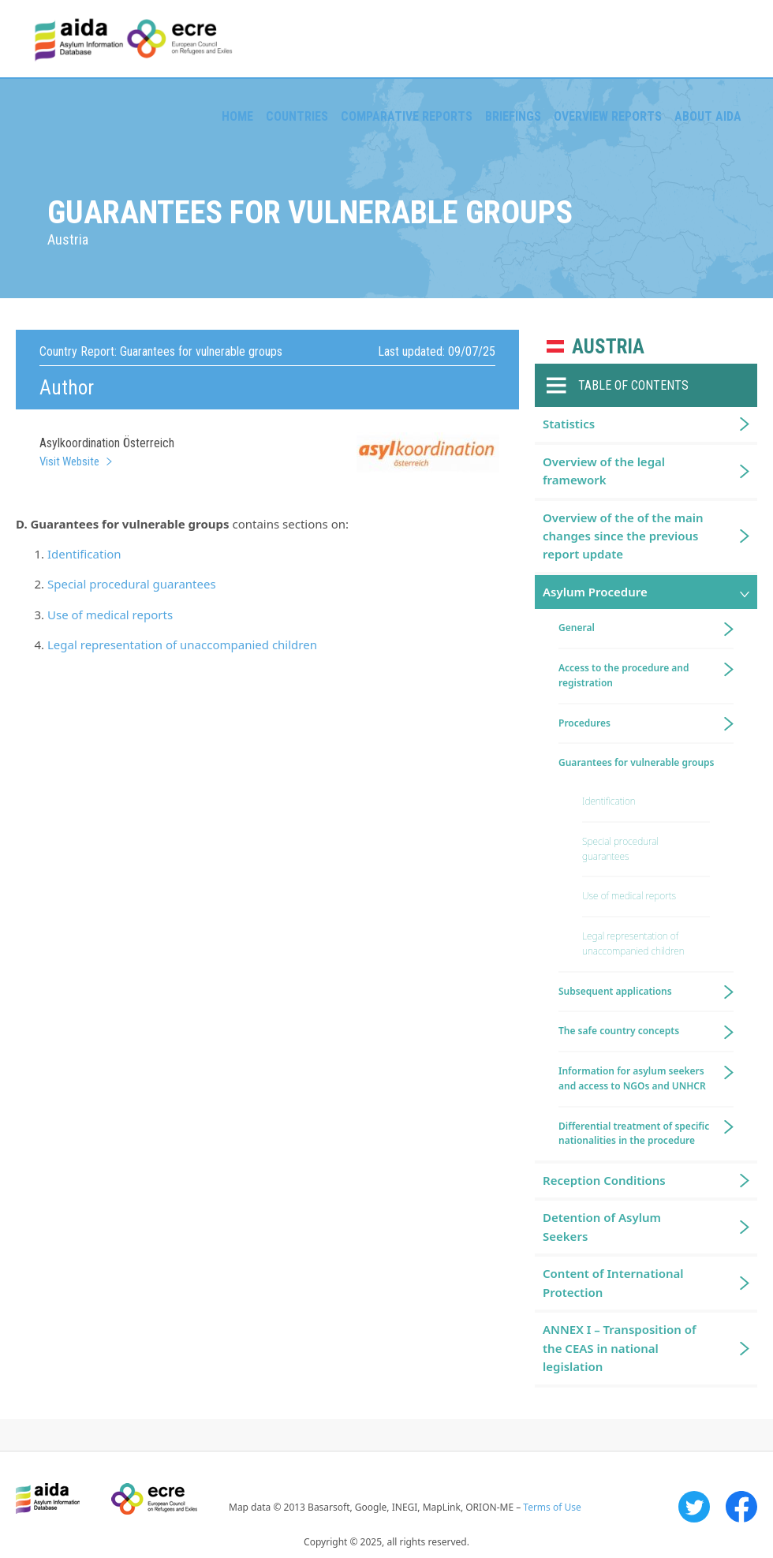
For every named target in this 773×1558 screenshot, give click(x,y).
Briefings (513, 116)
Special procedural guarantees (131, 584)
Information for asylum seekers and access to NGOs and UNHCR (632, 1078)
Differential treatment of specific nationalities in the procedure (633, 1133)
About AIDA (707, 116)
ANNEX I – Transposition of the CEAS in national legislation (619, 1347)
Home (237, 116)
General (576, 627)
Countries (297, 116)
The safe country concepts (618, 1030)
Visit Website (69, 461)
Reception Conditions (604, 1180)
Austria (608, 346)
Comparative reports (406, 116)
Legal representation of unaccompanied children (182, 644)
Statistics (569, 424)
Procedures (584, 723)
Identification (84, 554)
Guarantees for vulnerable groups (636, 762)
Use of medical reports (110, 614)
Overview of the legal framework (604, 471)
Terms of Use (552, 1507)
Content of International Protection (613, 1282)
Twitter (694, 1507)
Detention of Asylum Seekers (602, 1226)
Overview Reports (608, 116)
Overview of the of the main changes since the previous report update (623, 536)
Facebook (741, 1507)
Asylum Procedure (595, 592)
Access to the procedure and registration (623, 675)
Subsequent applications (615, 991)
